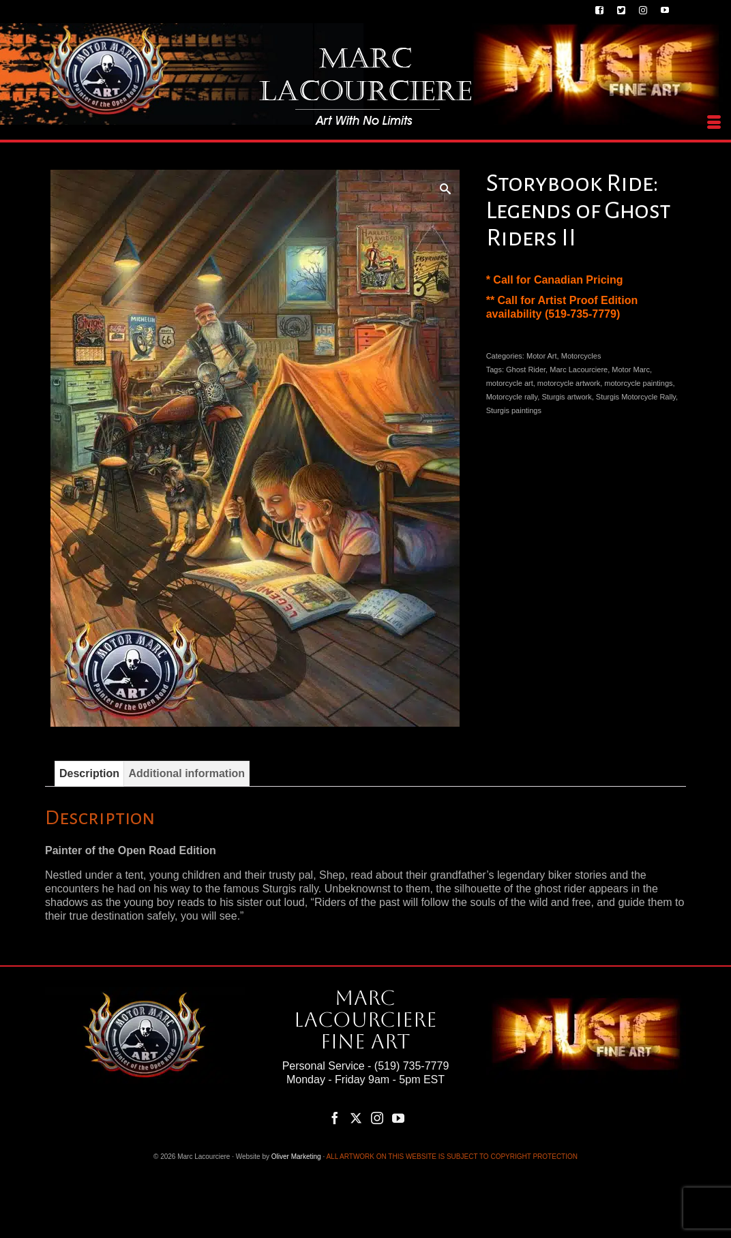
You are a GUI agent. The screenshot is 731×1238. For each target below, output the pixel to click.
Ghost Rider (526, 369)
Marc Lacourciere (579, 369)
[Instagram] (377, 1117)
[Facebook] (334, 1117)
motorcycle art (509, 383)
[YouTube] (398, 1117)
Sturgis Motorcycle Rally (636, 397)
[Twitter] (356, 1117)
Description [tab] (89, 773)
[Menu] (714, 123)
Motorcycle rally (512, 397)
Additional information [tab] (186, 773)
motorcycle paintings (638, 383)
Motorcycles (581, 356)
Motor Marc (631, 369)
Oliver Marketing (296, 1156)
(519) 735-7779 (411, 1066)
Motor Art (541, 356)
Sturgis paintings (513, 410)
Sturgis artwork (566, 397)
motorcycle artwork (568, 383)
